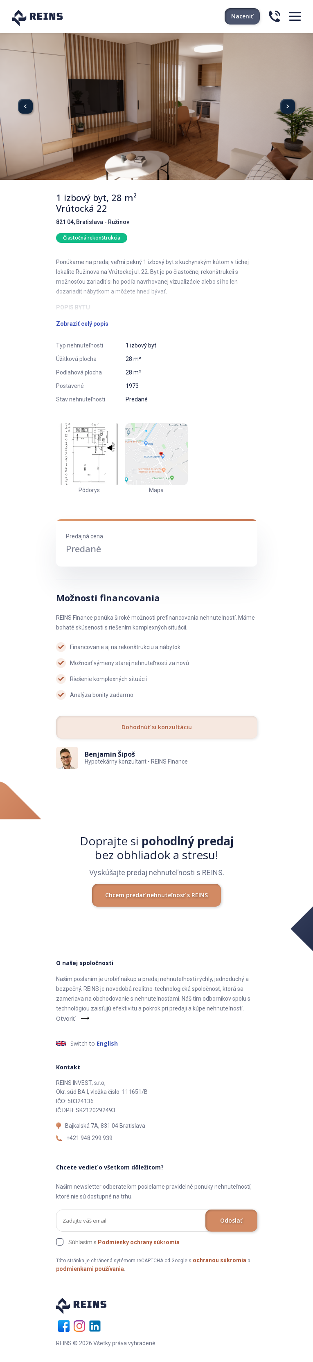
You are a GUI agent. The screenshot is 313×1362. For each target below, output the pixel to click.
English (107, 1043)
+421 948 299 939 (89, 1138)
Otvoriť (65, 1018)
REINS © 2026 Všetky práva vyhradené (105, 1343)
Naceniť (242, 16)
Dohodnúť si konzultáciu (157, 727)
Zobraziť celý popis (82, 323)
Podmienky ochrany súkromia (139, 1242)
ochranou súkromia (219, 1260)
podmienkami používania (90, 1269)
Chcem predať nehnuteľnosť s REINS (156, 895)
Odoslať (231, 1220)
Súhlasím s (124, 1242)
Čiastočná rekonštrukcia (91, 237)
